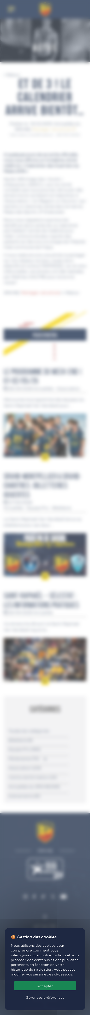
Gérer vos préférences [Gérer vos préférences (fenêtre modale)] (45, 997)
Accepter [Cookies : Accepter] (45, 985)
